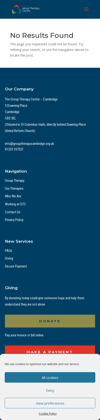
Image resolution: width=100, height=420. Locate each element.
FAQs (8, 251)
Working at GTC (15, 204)
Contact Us (12, 212)
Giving (9, 258)
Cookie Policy (48, 414)
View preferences (50, 403)
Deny (50, 390)
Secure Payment (16, 266)
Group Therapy (14, 180)
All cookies (50, 377)
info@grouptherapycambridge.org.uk (29, 144)
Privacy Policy (14, 220)
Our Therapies (14, 188)
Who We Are (13, 196)
